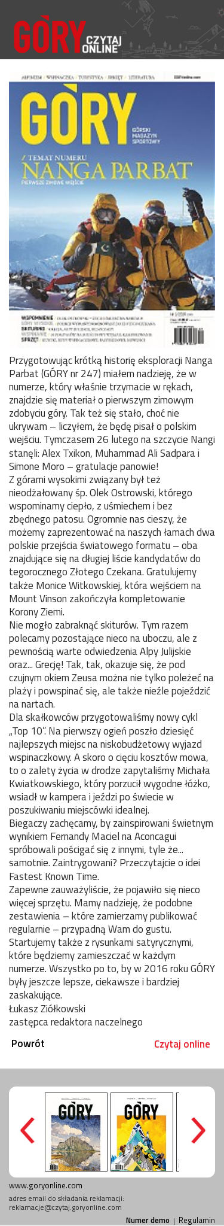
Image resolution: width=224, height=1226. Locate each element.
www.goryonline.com (45, 1185)
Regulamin (197, 1220)
